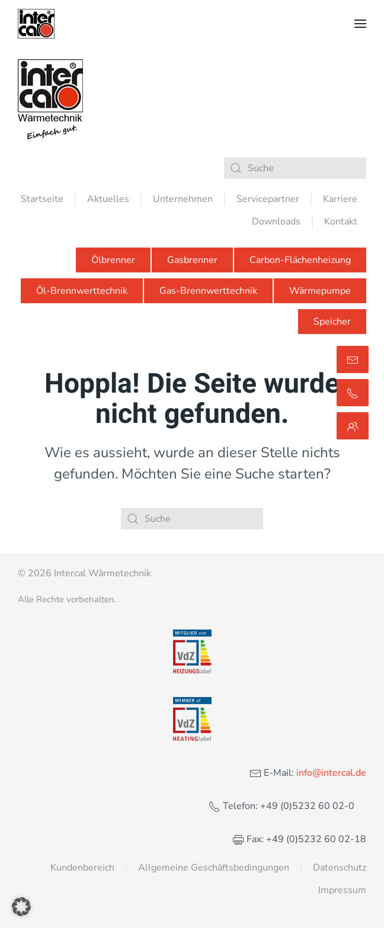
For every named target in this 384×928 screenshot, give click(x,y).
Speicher (332, 321)
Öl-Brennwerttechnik (81, 290)
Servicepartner (267, 198)
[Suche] (295, 168)
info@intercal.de (330, 772)
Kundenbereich (82, 867)
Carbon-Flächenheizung (300, 259)
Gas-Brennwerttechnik (208, 290)
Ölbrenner (113, 259)
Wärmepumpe (320, 290)
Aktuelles (108, 198)
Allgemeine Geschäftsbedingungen (213, 867)
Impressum (342, 890)
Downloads (276, 221)
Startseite (42, 198)
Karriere (340, 198)
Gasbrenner (192, 259)
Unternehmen (183, 198)
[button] (360, 23)
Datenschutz (339, 867)
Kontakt (340, 221)
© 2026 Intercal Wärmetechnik (84, 573)
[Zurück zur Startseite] (36, 23)
